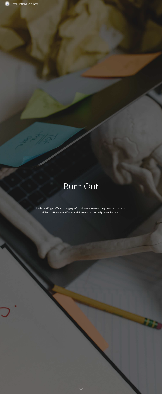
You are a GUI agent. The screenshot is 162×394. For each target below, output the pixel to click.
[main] (81, 197)
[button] (81, 389)
